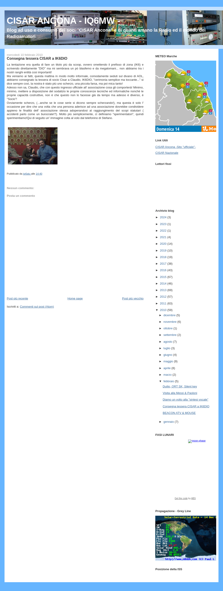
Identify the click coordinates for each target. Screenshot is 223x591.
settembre (170, 335)
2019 (163, 250)
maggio (168, 361)
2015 (163, 277)
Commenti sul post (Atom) (37, 306)
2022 (163, 230)
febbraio (169, 381)
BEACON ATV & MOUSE (179, 413)
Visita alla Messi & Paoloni (180, 393)
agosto (168, 341)
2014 (163, 283)
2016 (163, 270)
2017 (163, 263)
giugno (168, 354)
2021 (163, 237)
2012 (163, 296)
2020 (163, 243)
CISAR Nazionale (166, 152)
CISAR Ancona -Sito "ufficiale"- (175, 147)
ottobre (168, 328)
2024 (163, 217)
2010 (163, 310)
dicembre (169, 315)
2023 (163, 224)
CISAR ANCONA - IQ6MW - (63, 21)
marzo (168, 374)
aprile (167, 368)
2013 (163, 290)
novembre (170, 321)
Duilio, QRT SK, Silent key (180, 386)
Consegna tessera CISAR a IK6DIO (186, 406)
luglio (167, 348)
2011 (163, 303)
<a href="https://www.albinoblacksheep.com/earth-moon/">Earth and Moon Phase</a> (185, 471)
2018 (163, 257)
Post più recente (17, 298)
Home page (75, 298)
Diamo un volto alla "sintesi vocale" (185, 399)
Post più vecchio (133, 298)
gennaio (169, 421)
